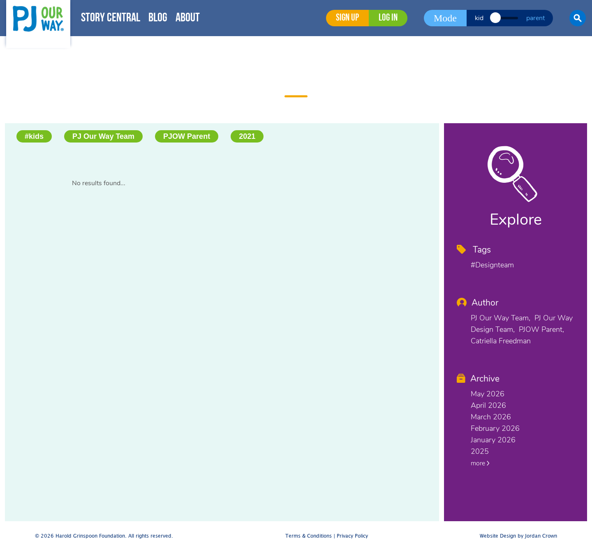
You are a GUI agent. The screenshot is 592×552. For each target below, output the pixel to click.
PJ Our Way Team (103, 136)
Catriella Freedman (501, 341)
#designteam (492, 265)
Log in (388, 18)
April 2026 (488, 405)
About (188, 18)
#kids (34, 136)
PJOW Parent (186, 136)
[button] (577, 18)
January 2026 (493, 440)
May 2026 (487, 394)
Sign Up (347, 18)
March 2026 (491, 417)
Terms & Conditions (308, 536)
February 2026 (495, 428)
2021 (247, 136)
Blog (157, 18)
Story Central (110, 18)
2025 (480, 451)
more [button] (480, 463)
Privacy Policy (352, 536)
